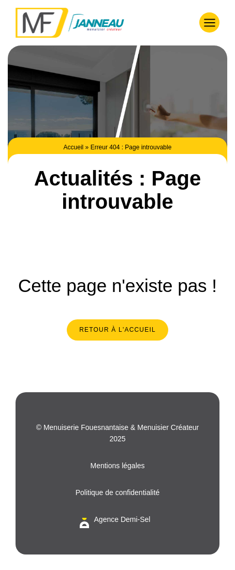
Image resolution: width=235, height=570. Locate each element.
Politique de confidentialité (118, 492)
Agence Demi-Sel (122, 519)
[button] (209, 22)
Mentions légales (117, 465)
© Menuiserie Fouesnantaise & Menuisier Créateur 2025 (117, 433)
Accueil (74, 147)
